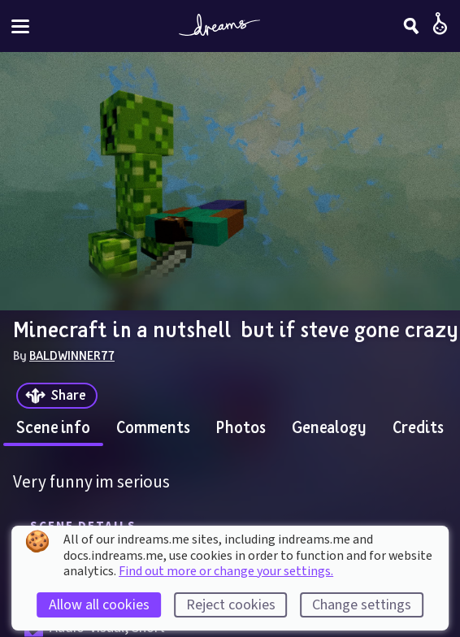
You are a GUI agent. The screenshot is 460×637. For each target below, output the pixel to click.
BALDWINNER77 (72, 355)
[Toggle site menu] (20, 26)
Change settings (361, 605)
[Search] (411, 26)
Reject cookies (231, 605)
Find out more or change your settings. (226, 571)
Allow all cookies (99, 605)
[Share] (57, 396)
